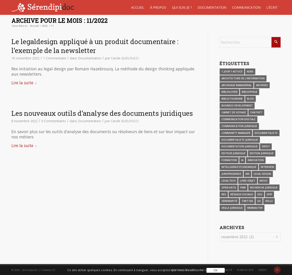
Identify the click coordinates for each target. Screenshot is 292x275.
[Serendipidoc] (43, 7)
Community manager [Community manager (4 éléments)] (236, 133)
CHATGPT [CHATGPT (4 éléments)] (256, 112)
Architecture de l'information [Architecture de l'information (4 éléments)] (243, 78)
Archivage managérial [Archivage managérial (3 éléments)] (237, 85)
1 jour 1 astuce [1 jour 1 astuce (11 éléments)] (232, 71)
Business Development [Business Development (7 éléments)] (237, 105)
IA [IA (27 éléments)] (242, 160)
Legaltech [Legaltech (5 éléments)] (229, 180)
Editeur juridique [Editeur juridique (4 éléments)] (233, 153)
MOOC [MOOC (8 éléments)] (264, 180)
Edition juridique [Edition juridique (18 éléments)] (262, 153)
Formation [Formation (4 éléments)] (229, 160)
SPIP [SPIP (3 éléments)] (269, 194)
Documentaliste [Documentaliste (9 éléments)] (266, 133)
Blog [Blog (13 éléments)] (250, 98)
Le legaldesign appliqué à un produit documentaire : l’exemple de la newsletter (94, 46)
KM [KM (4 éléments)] (247, 173)
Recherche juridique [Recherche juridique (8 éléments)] (264, 187)
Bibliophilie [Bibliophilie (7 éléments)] (249, 91)
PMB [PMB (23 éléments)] (243, 187)
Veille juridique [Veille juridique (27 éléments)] (232, 207)
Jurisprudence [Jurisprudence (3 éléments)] (231, 173)
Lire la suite (24, 82)
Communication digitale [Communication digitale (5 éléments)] (239, 119)
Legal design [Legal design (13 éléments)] (262, 173)
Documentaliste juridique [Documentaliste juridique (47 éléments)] (240, 139)
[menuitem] (137, 7)
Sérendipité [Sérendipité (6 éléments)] (229, 201)
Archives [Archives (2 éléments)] (262, 85)
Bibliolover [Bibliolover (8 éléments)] (229, 91)
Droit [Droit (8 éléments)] (266, 146)
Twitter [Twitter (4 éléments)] (247, 201)
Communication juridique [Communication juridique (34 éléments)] (239, 126)
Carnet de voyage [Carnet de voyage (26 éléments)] (234, 112)
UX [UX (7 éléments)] (259, 201)
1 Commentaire (54, 58)
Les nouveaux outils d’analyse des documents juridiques (102, 113)
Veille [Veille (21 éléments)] (269, 201)
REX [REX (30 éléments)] (224, 194)
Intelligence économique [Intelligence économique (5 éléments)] (239, 167)
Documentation (89, 58)
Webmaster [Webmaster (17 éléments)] (255, 207)
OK (216, 270)
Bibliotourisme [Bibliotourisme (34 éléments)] (232, 98)
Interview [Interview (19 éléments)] (267, 167)
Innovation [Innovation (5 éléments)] (256, 160)
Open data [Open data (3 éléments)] (229, 187)
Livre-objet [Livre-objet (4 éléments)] (247, 180)
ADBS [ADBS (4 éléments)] (250, 71)
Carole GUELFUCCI (125, 58)
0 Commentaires (53, 121)
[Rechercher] (250, 42)
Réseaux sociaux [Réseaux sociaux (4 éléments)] (241, 194)
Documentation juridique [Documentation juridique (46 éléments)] (240, 146)
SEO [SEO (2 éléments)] (259, 194)
